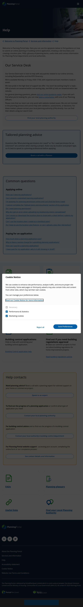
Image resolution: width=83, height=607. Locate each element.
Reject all (36, 326)
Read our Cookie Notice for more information (24, 301)
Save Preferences (64, 326)
